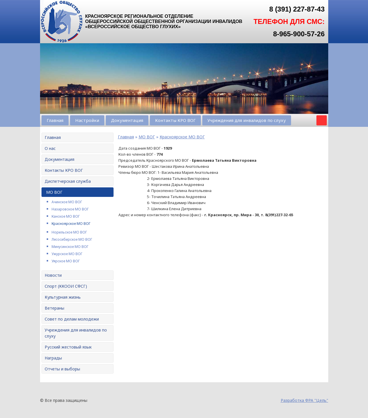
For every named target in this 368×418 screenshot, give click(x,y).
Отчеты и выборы (62, 369)
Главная (55, 120)
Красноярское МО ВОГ (71, 223)
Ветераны (54, 308)
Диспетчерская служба (68, 181)
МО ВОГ (54, 192)
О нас (50, 148)
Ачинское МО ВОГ (67, 201)
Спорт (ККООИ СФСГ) (66, 286)
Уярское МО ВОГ (66, 261)
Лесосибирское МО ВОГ (72, 239)
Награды (53, 358)
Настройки (87, 120)
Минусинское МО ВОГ (70, 246)
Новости (53, 275)
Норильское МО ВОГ (69, 232)
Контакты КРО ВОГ (175, 120)
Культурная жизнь (63, 297)
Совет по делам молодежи (72, 319)
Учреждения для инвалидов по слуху (246, 120)
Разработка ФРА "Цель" (304, 400)
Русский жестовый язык (68, 347)
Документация (127, 120)
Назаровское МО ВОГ (70, 209)
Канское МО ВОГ (66, 216)
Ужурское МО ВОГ (67, 253)
